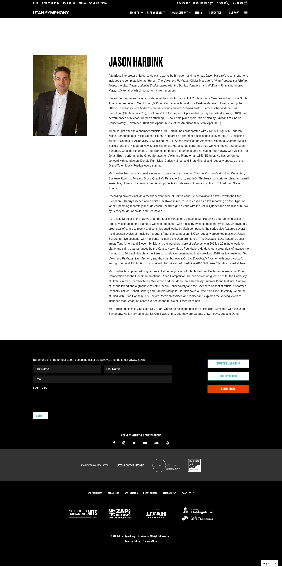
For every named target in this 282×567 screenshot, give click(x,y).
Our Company (180, 12)
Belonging (113, 493)
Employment (170, 493)
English (267, 563)
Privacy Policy (132, 541)
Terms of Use (150, 541)
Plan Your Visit (156, 12)
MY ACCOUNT (183, 3)
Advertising (131, 493)
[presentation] (60, 399)
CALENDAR (241, 3)
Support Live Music (228, 363)
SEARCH (223, 3)
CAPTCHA (40, 388)
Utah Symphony (50, 3)
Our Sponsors (228, 376)
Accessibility (95, 493)
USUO (35, 3)
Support (234, 12)
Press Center (150, 493)
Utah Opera (69, 3)
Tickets (134, 12)
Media (198, 12)
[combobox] (269, 563)
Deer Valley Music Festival (94, 3)
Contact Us (188, 493)
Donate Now (228, 389)
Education (215, 12)
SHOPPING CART (203, 3)
